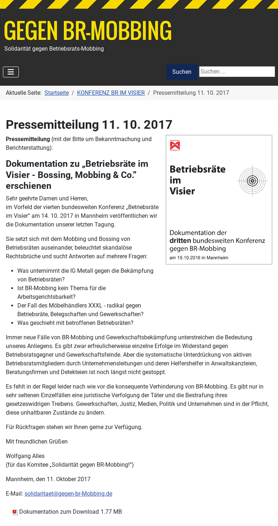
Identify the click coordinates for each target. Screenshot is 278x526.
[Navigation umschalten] (11, 72)
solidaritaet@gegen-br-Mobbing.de (68, 493)
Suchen (181, 71)
